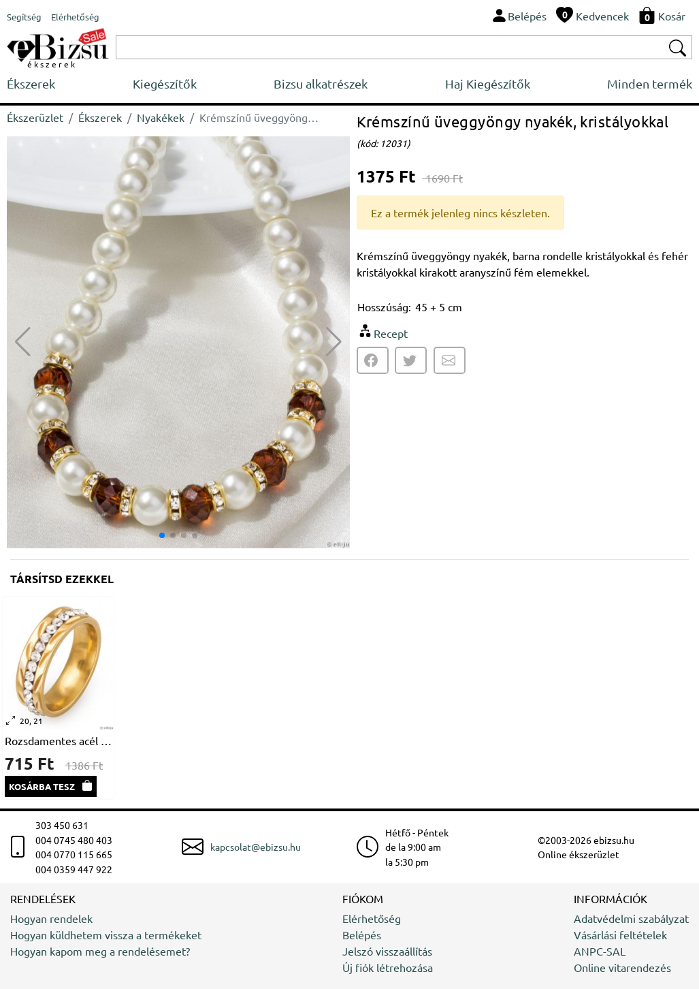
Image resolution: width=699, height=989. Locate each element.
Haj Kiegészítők (487, 83)
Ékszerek (31, 83)
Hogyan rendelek (51, 918)
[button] (334, 342)
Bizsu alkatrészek (321, 83)
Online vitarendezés (622, 967)
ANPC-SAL (599, 951)
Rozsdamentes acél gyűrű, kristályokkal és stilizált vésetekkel (58, 740)
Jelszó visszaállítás (387, 951)
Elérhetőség (371, 918)
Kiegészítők (165, 83)
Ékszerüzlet (35, 117)
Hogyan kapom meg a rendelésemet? (100, 951)
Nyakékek (160, 117)
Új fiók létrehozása (387, 967)
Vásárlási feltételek (620, 934)
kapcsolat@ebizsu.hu (255, 847)
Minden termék (649, 83)
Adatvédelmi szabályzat (631, 918)
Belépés (361, 934)
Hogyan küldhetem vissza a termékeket (105, 934)
